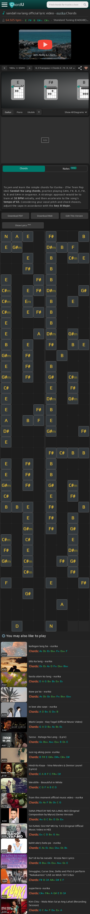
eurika (61, 13)
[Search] (85, 4)
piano (19, 112)
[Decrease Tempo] (4, 68)
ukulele (31, 112)
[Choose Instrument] (38, 112)
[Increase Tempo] (29, 68)
